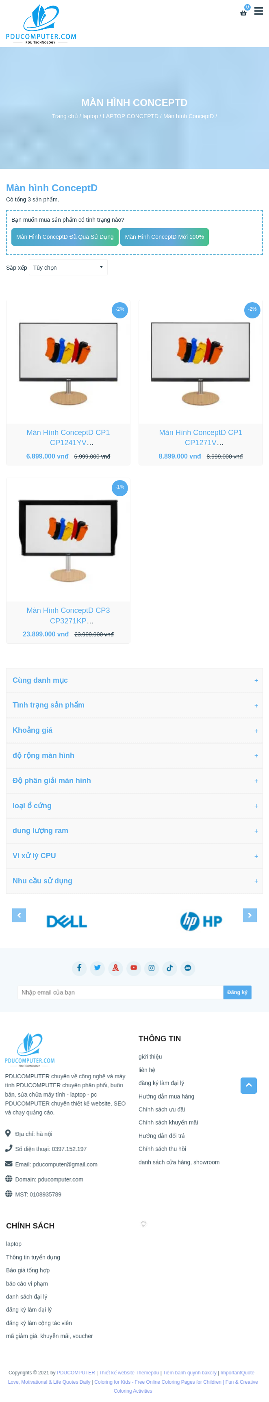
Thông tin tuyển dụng (33, 1261)
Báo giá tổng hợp (28, 1274)
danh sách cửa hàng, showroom (179, 1165)
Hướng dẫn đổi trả (162, 1139)
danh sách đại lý (26, 1300)
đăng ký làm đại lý (161, 1087)
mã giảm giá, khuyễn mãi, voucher (49, 1340)
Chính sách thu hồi (162, 1152)
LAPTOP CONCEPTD (130, 116)
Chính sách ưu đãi (162, 1113)
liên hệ (147, 1074)
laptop (90, 116)
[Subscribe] (200, 992)
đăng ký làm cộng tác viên (39, 1327)
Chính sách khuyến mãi (168, 1126)
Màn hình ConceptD (188, 116)
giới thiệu (150, 1060)
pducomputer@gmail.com (61, 1164)
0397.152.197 (65, 1149)
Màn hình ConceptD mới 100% (164, 237)
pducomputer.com (56, 1179)
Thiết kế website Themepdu (123, 1373)
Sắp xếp (16, 267)
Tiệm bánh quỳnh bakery (183, 1373)
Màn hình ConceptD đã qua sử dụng (65, 237)
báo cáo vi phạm (27, 1287)
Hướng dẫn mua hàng (166, 1100)
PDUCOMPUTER (70, 1373)
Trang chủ (65, 116)
